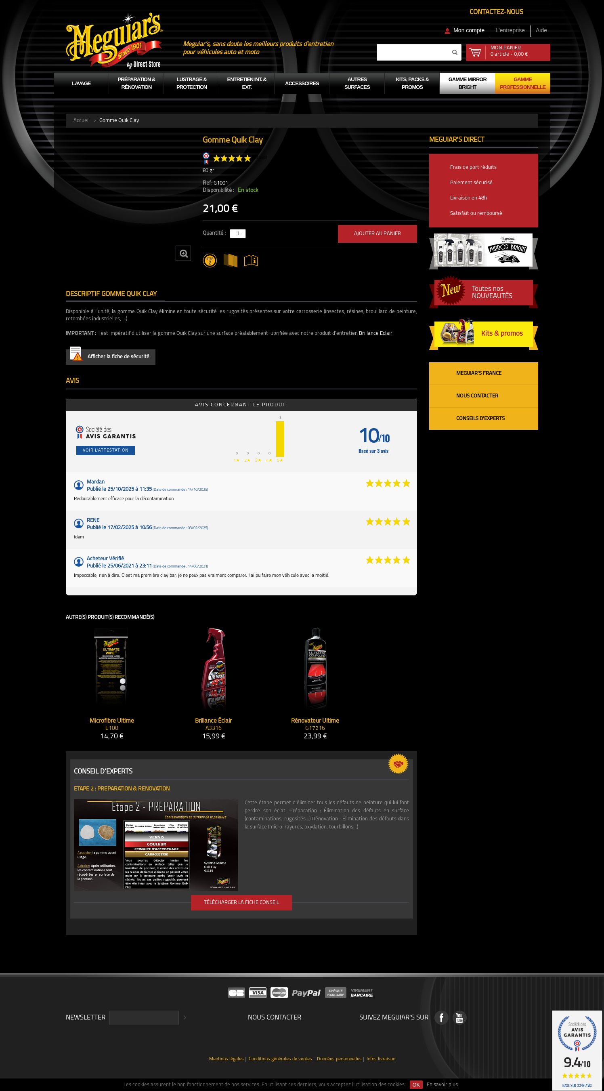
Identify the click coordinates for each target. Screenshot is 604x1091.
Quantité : (215, 233)
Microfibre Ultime (112, 721)
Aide (541, 30)
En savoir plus (442, 1084)
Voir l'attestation (105, 450)
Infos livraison (381, 1059)
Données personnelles (339, 1059)
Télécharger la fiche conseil (241, 902)
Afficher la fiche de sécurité (109, 355)
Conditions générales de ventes (280, 1059)
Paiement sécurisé (471, 182)
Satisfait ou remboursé (476, 213)
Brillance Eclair (375, 333)
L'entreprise (510, 30)
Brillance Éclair (213, 721)
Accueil (81, 120)
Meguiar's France (478, 373)
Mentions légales (226, 1059)
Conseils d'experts (480, 418)
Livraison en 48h (468, 198)
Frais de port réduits (473, 167)
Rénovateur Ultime (315, 721)
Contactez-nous (496, 12)
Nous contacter (477, 396)
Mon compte (468, 30)
